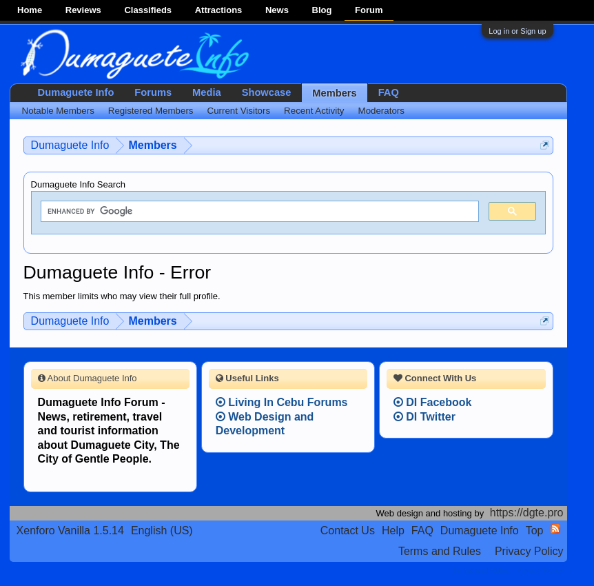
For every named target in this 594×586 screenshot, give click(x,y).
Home (29, 10)
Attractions (219, 10)
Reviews (83, 10)
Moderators (381, 110)
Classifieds (148, 10)
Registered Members (151, 110)
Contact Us (347, 530)
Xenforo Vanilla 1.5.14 (70, 530)
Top (535, 530)
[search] (258, 211)
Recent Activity (314, 110)
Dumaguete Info (76, 92)
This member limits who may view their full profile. (122, 296)
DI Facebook (432, 402)
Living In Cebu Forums (282, 402)
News (277, 10)
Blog (322, 10)
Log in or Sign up (517, 31)
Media (206, 92)
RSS (555, 529)
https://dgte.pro (527, 512)
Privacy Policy (529, 551)
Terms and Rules (439, 551)
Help (393, 530)
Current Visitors (239, 110)
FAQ (388, 92)
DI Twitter (424, 417)
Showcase (266, 92)
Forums (153, 92)
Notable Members (58, 110)
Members (334, 93)
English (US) (162, 530)
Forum (368, 10)
